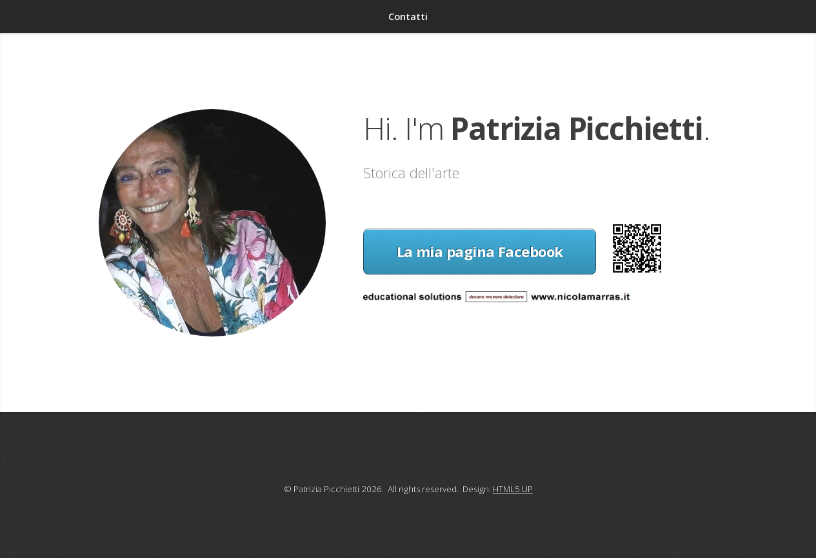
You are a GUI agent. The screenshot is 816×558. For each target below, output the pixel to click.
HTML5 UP (513, 489)
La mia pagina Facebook (480, 251)
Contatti (408, 16)
